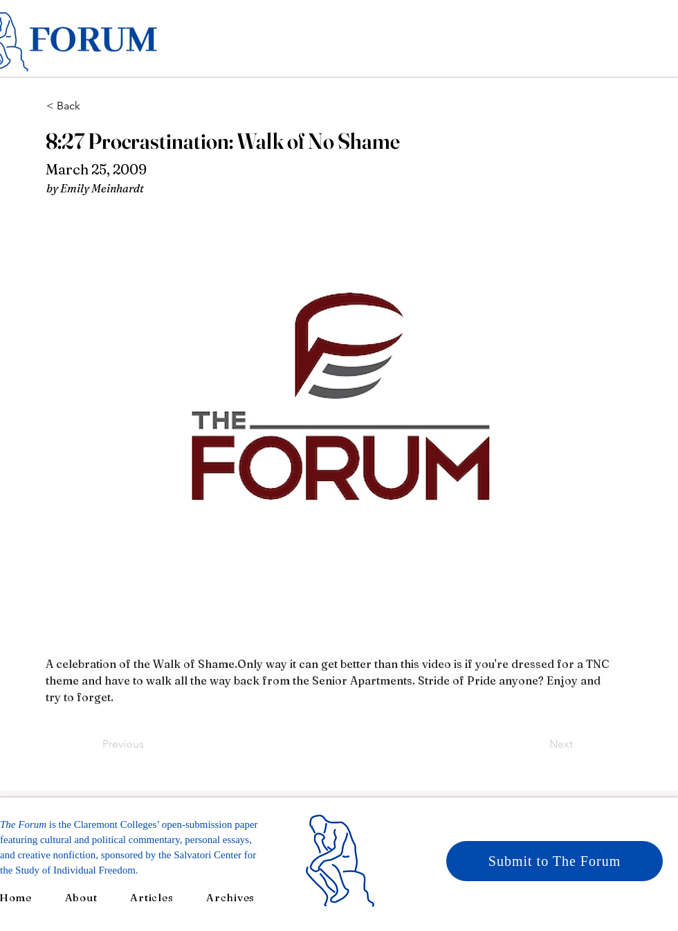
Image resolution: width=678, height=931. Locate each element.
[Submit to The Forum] (554, 861)
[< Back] (92, 106)
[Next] (538, 744)
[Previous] (148, 744)
